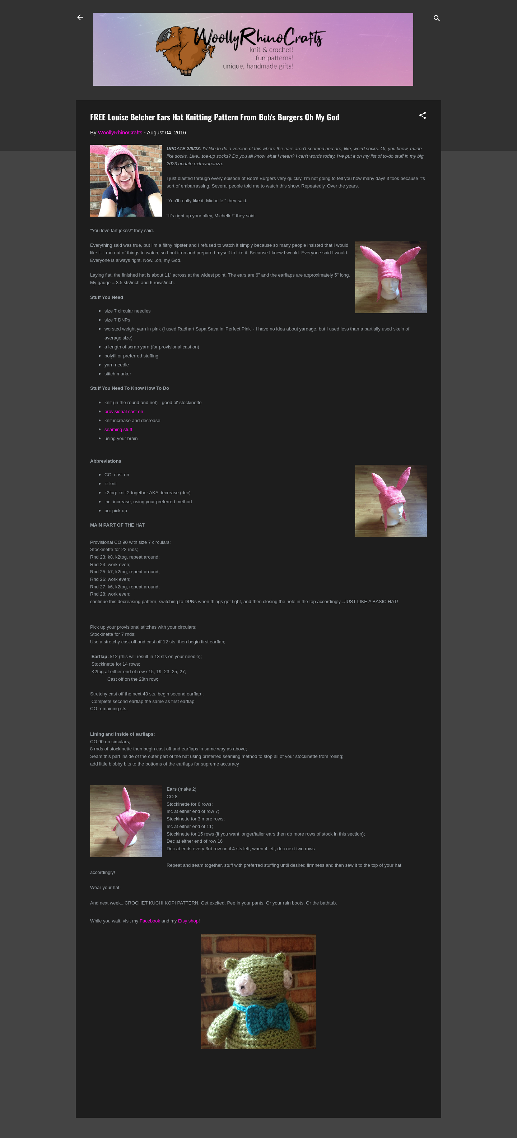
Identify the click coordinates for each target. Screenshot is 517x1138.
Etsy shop (188, 921)
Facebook (150, 921)
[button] (422, 116)
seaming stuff (118, 429)
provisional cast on (123, 411)
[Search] (437, 20)
